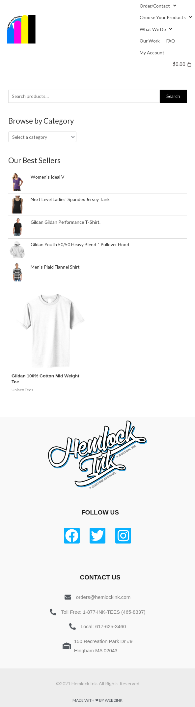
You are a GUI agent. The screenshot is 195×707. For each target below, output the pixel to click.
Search (173, 96)
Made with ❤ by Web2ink (97, 700)
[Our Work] (149, 40)
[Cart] (182, 64)
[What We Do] (156, 29)
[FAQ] (170, 40)
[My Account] (152, 52)
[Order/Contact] (158, 6)
